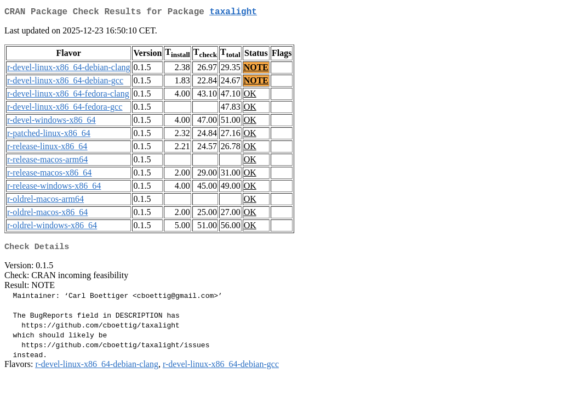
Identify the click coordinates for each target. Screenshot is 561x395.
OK (250, 95)
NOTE (256, 69)
